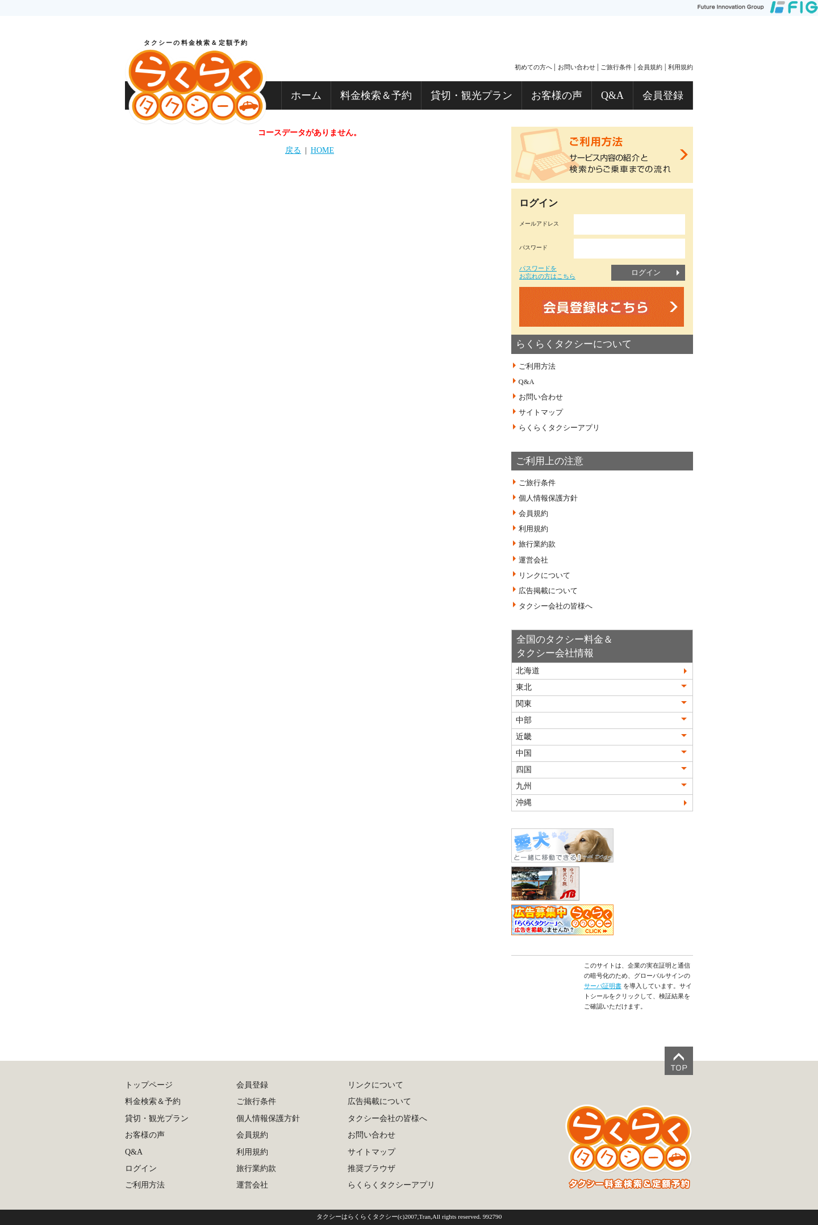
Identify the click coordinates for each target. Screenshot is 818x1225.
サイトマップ (541, 412)
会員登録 (662, 95)
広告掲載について (548, 591)
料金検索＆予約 (376, 95)
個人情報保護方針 (548, 498)
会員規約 (649, 67)
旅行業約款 (537, 544)
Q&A (612, 95)
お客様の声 (556, 95)
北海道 (528, 670)
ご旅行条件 (616, 67)
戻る (293, 150)
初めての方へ (533, 67)
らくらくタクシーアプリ (559, 428)
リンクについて (544, 575)
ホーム (306, 95)
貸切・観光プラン (471, 95)
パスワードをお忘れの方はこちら (547, 272)
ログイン (646, 272)
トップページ (149, 1085)
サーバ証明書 (602, 985)
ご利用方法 (537, 366)
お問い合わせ (576, 67)
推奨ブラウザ (371, 1168)
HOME (322, 150)
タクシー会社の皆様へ (555, 606)
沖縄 (524, 802)
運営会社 (533, 560)
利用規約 (680, 67)
